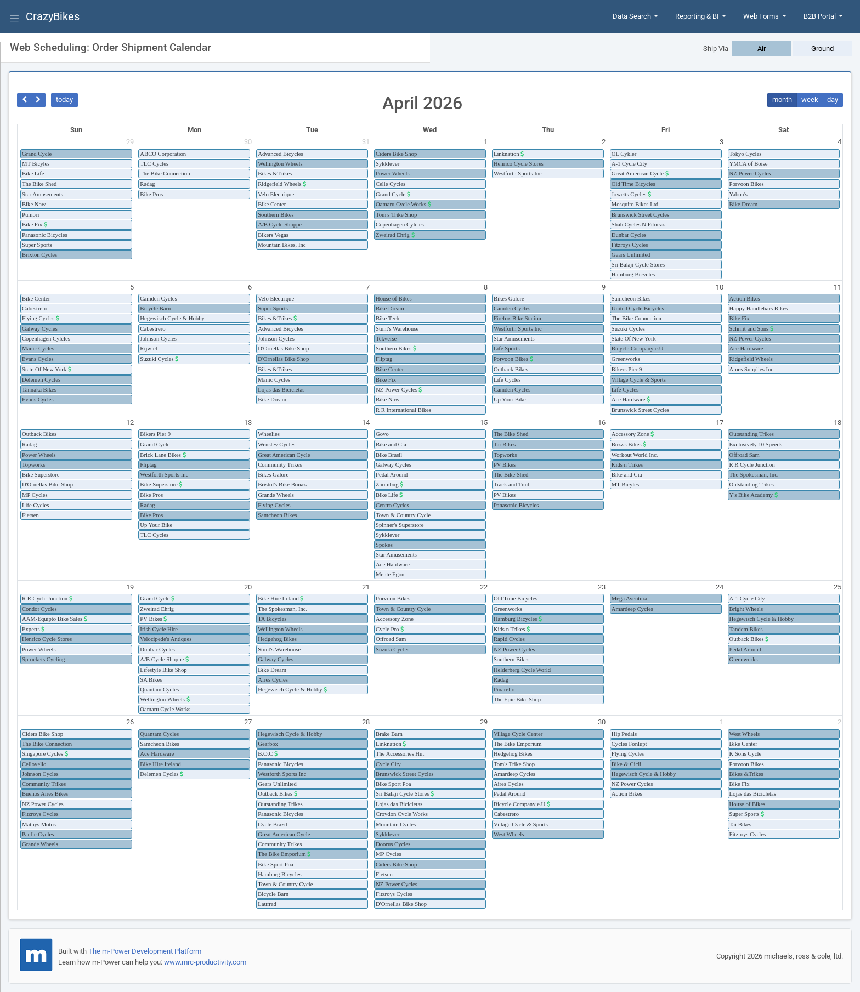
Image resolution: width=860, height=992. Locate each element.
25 (837, 587)
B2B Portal (821, 16)
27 (248, 722)
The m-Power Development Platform (144, 951)
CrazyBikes (53, 16)
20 (248, 587)
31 (366, 142)
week (809, 99)
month (782, 99)
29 (130, 142)
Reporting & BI (698, 16)
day (832, 99)
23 (602, 587)
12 (130, 422)
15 (484, 422)
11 (837, 287)
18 (837, 422)
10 (719, 287)
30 (248, 142)
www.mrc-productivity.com (205, 962)
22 (484, 587)
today (64, 99)
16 (602, 422)
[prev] (24, 100)
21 (366, 587)
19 (130, 587)
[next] (38, 100)
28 (366, 722)
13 (248, 422)
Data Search (633, 16)
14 (366, 422)
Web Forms (761, 16)
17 (719, 422)
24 (719, 587)
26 (130, 722)
